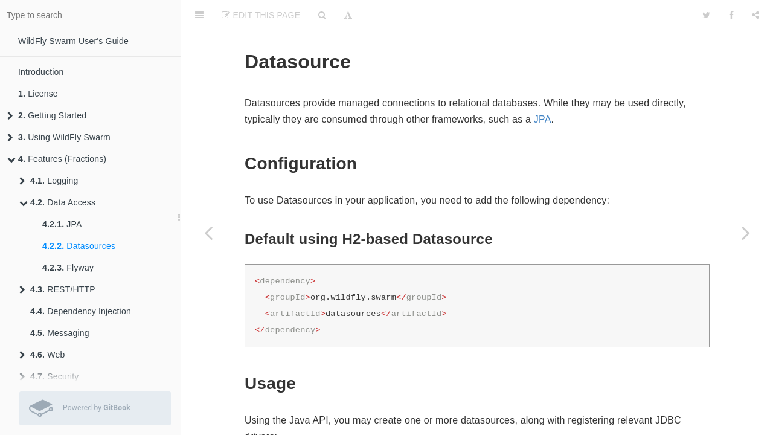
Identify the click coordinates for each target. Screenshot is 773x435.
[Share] (755, 15)
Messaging (59, 333)
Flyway (68, 267)
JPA (62, 224)
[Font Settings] (348, 15)
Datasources (78, 246)
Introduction (41, 72)
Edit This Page (261, 15)
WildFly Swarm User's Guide (73, 41)
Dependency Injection (80, 311)
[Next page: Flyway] (746, 232)
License (38, 93)
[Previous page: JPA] (208, 232)
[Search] (322, 15)
